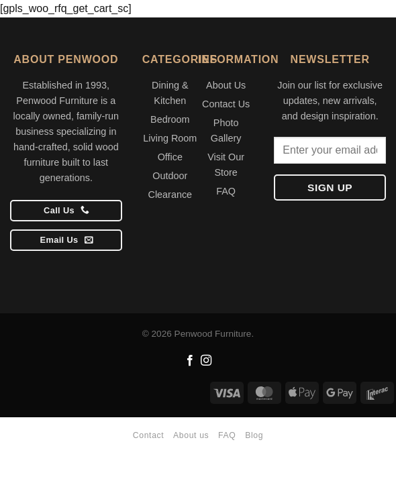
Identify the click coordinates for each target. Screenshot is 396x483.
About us (191, 435)
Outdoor (169, 175)
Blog (254, 435)
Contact (148, 435)
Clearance (170, 194)
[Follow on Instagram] (206, 361)
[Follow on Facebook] (190, 361)
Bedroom (169, 119)
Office (170, 157)
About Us (226, 85)
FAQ (226, 191)
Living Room (170, 138)
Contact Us (226, 104)
